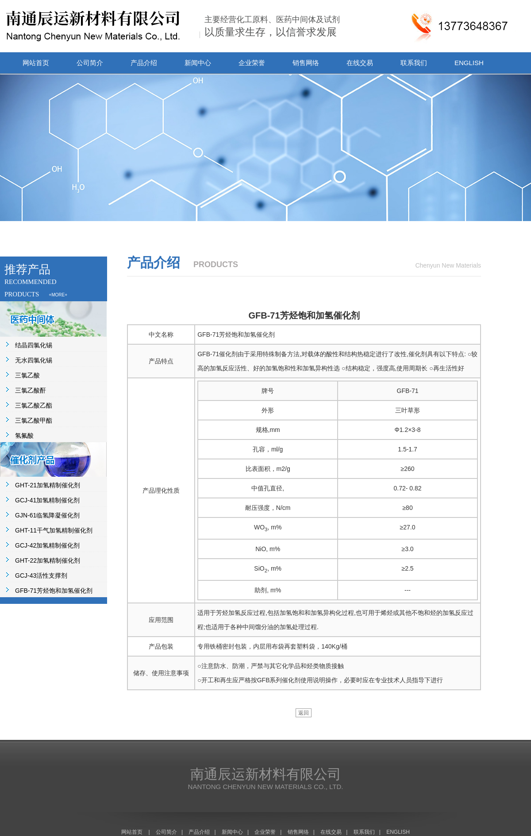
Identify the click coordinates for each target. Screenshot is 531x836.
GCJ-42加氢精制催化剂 (47, 545)
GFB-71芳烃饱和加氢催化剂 (53, 590)
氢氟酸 (24, 435)
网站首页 (36, 62)
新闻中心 (198, 62)
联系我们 (413, 62)
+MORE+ (58, 294)
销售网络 (305, 62)
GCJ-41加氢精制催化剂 (47, 500)
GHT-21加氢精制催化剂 (47, 485)
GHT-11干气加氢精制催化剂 (53, 530)
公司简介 (90, 62)
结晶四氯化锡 (33, 345)
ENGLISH (469, 62)
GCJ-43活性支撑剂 (41, 575)
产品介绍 (144, 62)
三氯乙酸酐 (30, 390)
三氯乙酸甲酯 (33, 420)
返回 (303, 713)
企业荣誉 (252, 62)
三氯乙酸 (27, 375)
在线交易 (359, 62)
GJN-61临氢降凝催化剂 (47, 515)
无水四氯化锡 (33, 360)
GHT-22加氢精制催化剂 (47, 560)
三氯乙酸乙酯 (33, 405)
